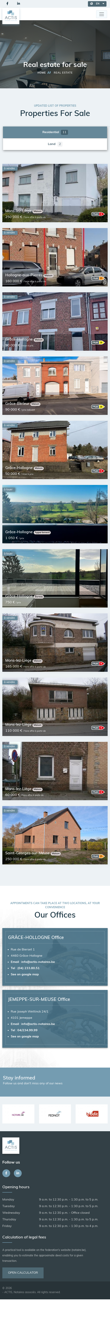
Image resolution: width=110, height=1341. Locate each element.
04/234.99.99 (27, 1030)
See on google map (25, 974)
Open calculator (23, 1272)
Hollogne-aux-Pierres (24, 275)
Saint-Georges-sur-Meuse (28, 853)
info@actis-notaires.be (38, 962)
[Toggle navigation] (101, 14)
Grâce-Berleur (17, 404)
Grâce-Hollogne (19, 340)
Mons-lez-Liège (18, 211)
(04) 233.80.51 (28, 968)
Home (42, 73)
